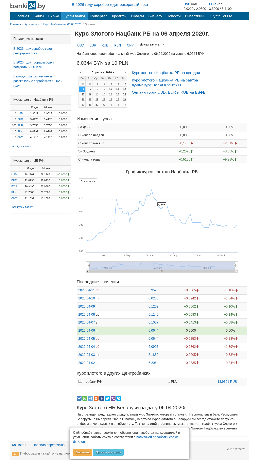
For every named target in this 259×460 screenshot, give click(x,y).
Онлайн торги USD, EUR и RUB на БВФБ (168, 92)
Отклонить (83, 452)
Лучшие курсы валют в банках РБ (157, 85)
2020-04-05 (86, 338)
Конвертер (99, 16)
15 (97, 94)
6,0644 (153, 330)
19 (124, 94)
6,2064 (153, 363)
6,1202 (153, 306)
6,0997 (153, 346)
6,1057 (153, 322)
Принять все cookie (108, 452)
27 (83, 104)
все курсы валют (22, 146)
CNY (20, 137)
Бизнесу (155, 16)
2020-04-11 (86, 290)
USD (187, 4)
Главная (22, 16)
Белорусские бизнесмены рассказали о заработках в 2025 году (37, 81)
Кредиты (119, 16)
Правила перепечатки (49, 445)
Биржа (53, 16)
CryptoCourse (221, 16)
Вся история (88, 181)
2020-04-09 (86, 306)
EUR (212, 4)
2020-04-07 (86, 322)
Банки (39, 16)
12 (124, 89)
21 (90, 99)
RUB (20, 125)
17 (110, 94)
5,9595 (153, 290)
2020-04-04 (86, 346)
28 (90, 104)
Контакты (19, 445)
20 (83, 99)
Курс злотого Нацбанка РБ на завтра (165, 80)
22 (97, 99)
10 (110, 89)
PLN (19, 131)
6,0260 (153, 298)
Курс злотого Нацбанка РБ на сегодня (166, 73)
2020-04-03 (86, 354)
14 (90, 94)
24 (110, 99)
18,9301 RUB (227, 381)
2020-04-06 (86, 330)
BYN (14, 186)
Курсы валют (74, 16)
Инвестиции (195, 16)
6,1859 (153, 354)
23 (103, 99)
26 (124, 99)
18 (117, 94)
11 (117, 89)
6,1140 (153, 314)
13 (83, 94)
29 (97, 104)
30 (83, 83)
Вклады (137, 16)
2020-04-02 (86, 363)
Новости (174, 16)
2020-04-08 (86, 314)
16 (103, 94)
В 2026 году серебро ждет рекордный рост (110, 4)
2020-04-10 (86, 298)
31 (90, 83)
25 (117, 99)
